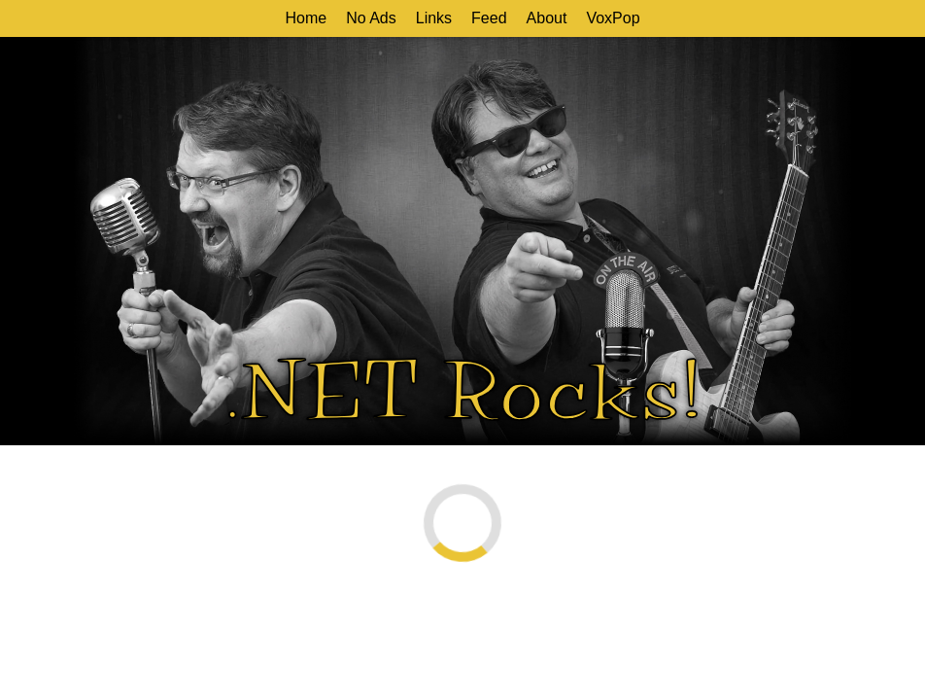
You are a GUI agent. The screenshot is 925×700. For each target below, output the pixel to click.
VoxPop (612, 18)
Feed (488, 18)
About (547, 18)
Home (305, 18)
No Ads (371, 18)
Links (434, 18)
